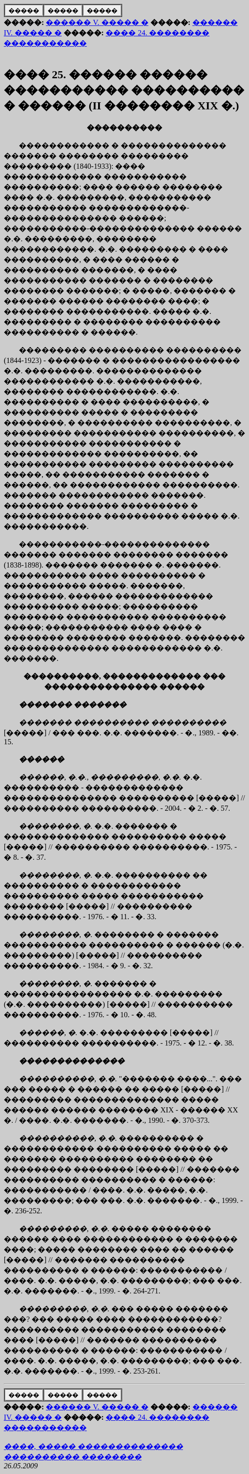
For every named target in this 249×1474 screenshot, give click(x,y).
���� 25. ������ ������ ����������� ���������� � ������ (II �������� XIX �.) (124, 90)
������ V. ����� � (97, 22)
